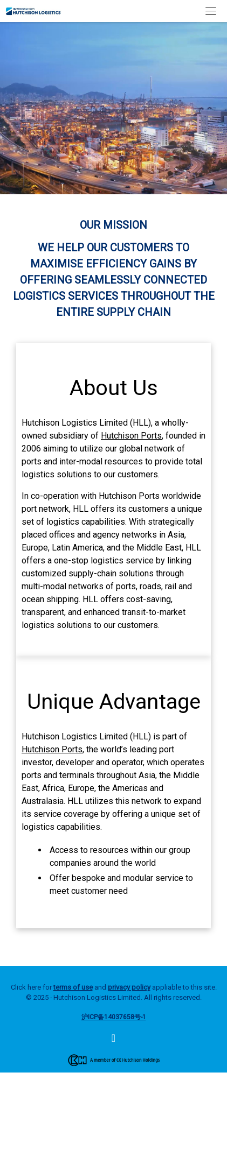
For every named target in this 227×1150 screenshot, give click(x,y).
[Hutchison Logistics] (113, 1039)
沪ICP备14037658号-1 (113, 1017)
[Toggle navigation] (211, 11)
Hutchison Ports (131, 436)
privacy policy (129, 987)
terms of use (73, 987)
